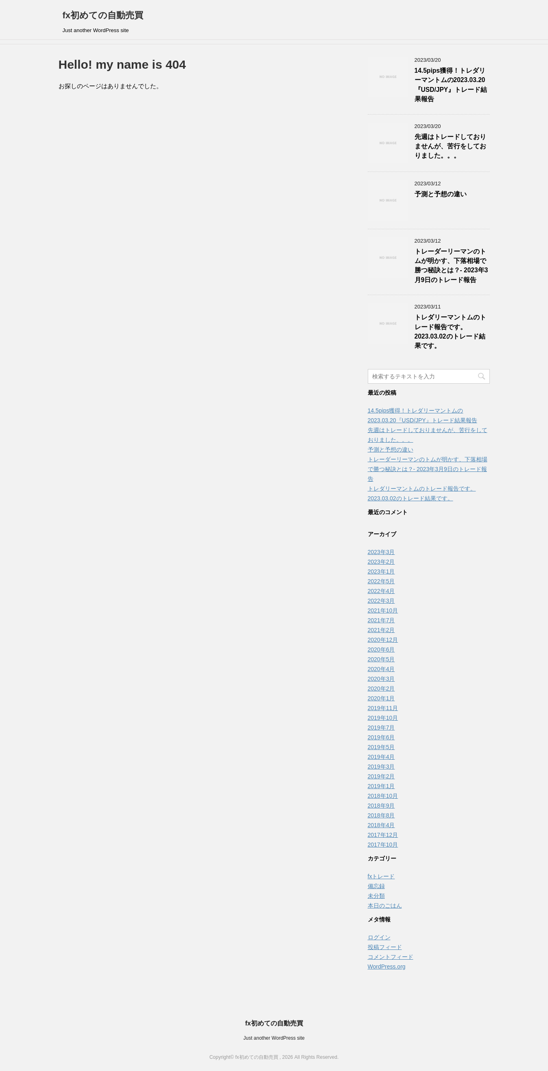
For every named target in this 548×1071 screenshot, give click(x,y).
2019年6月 (381, 737)
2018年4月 (381, 825)
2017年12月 (383, 835)
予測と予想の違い (441, 194)
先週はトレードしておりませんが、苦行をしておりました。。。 (450, 146)
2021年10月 (383, 610)
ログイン (379, 937)
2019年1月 (381, 786)
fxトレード (381, 876)
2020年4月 (381, 669)
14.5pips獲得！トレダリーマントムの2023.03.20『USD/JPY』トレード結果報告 (451, 84)
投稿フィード (385, 947)
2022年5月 (381, 581)
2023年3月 (381, 552)
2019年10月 (383, 718)
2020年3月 (381, 679)
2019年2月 (381, 776)
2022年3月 (381, 600)
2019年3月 (381, 766)
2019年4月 (381, 757)
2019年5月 (381, 747)
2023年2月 (381, 561)
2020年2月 (381, 688)
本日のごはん (385, 905)
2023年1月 (381, 571)
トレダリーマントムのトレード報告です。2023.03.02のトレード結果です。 (450, 331)
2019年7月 (381, 727)
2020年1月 (381, 698)
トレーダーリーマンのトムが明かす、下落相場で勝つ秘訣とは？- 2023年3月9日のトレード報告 (451, 265)
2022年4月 (381, 591)
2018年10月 (383, 796)
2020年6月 (381, 649)
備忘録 (376, 886)
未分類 (376, 896)
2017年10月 (383, 844)
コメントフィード (390, 957)
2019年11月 (383, 708)
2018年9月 (381, 805)
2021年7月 (381, 620)
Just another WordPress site (274, 1038)
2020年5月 (381, 659)
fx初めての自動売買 (103, 15)
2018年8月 (381, 815)
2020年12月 (383, 640)
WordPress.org (387, 966)
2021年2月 (381, 630)
